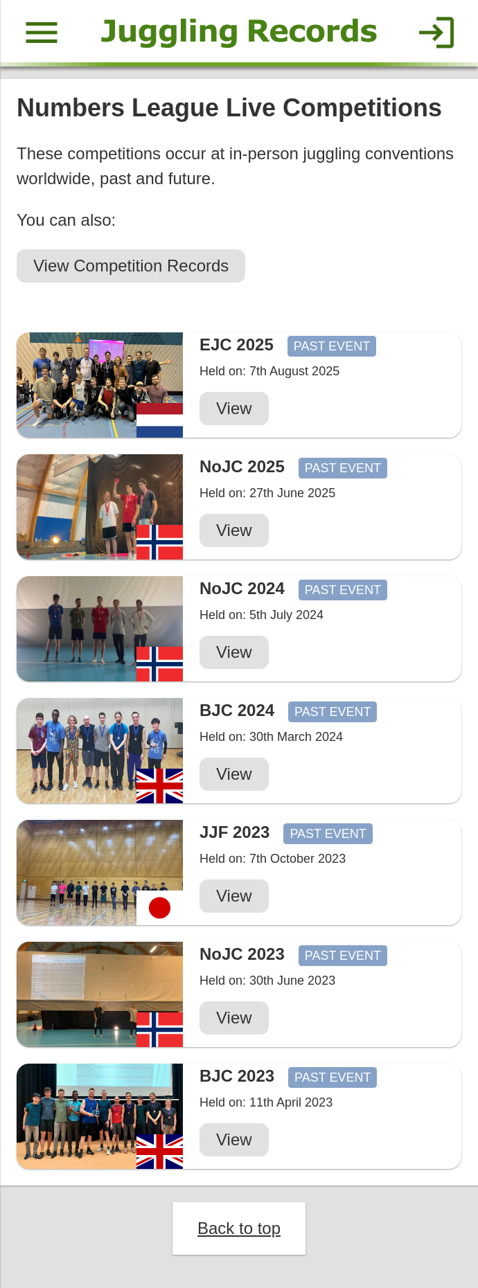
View (234, 408)
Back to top (239, 1228)
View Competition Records (131, 265)
